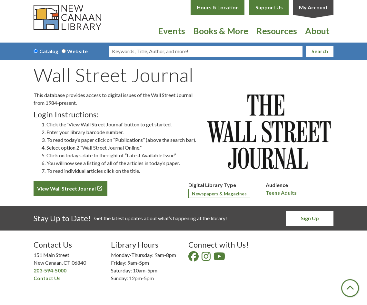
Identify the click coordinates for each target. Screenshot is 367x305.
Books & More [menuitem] (220, 30)
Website (77, 51)
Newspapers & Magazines (219, 193)
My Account (313, 7)
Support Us (269, 7)
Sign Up (310, 218)
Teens (273, 193)
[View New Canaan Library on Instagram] (207, 258)
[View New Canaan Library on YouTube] (219, 258)
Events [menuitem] (171, 30)
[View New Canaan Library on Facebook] (194, 258)
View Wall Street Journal (66, 188)
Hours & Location (218, 7)
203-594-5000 (50, 270)
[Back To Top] (350, 288)
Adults (289, 193)
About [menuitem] (317, 30)
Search (320, 51)
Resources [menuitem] (276, 30)
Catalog (48, 51)
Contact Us (47, 278)
